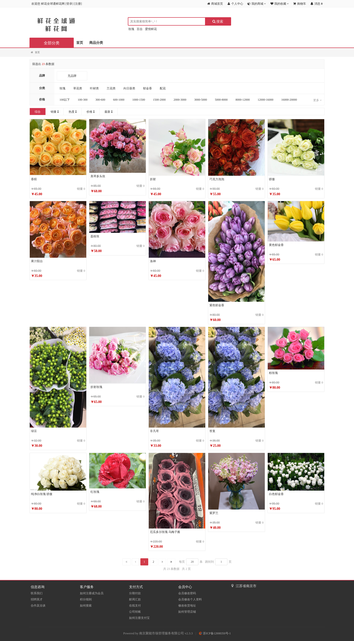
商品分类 (96, 43)
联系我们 (37, 593)
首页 (79, 43)
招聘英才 (37, 599)
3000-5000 (200, 99)
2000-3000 (180, 99)
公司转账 (135, 611)
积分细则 (86, 599)
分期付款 (135, 593)
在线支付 (135, 605)
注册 (78, 3)
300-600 (100, 99)
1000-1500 (138, 99)
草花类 (77, 88)
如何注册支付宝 (139, 618)
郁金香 (147, 88)
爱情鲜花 (151, 29)
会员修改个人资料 (190, 599)
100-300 (83, 99)
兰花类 (111, 88)
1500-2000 (159, 99)
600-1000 (118, 99)
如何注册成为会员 (91, 593)
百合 (140, 29)
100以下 (64, 99)
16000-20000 (289, 99)
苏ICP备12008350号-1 (215, 633)
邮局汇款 (135, 599)
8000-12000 (243, 99)
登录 (69, 3)
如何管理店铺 (187, 611)
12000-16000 (265, 99)
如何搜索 (86, 605)
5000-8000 (221, 99)
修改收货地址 (187, 605)
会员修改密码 (187, 593)
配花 (163, 88)
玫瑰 (131, 29)
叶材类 (94, 88)
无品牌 (72, 76)
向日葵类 (129, 88)
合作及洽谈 (38, 605)
